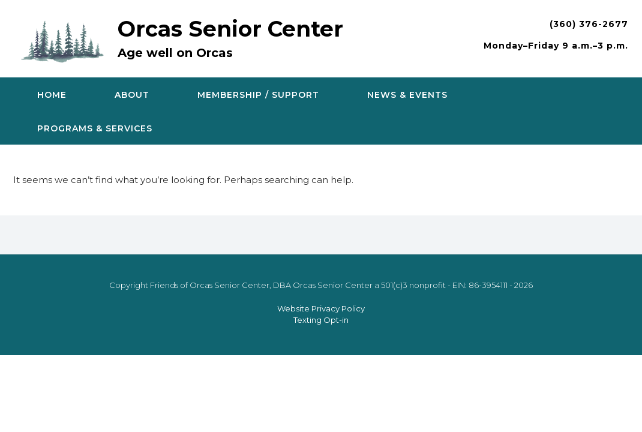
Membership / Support (258, 94)
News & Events (407, 94)
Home (52, 94)
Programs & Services (94, 128)
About (132, 94)
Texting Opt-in (321, 320)
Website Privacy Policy (321, 308)
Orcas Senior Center (230, 28)
